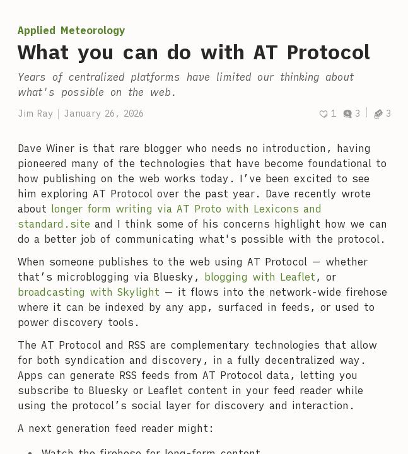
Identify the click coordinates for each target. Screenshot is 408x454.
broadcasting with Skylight (89, 292)
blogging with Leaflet (259, 277)
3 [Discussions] (351, 113)
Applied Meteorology (71, 30)
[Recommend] (327, 113)
